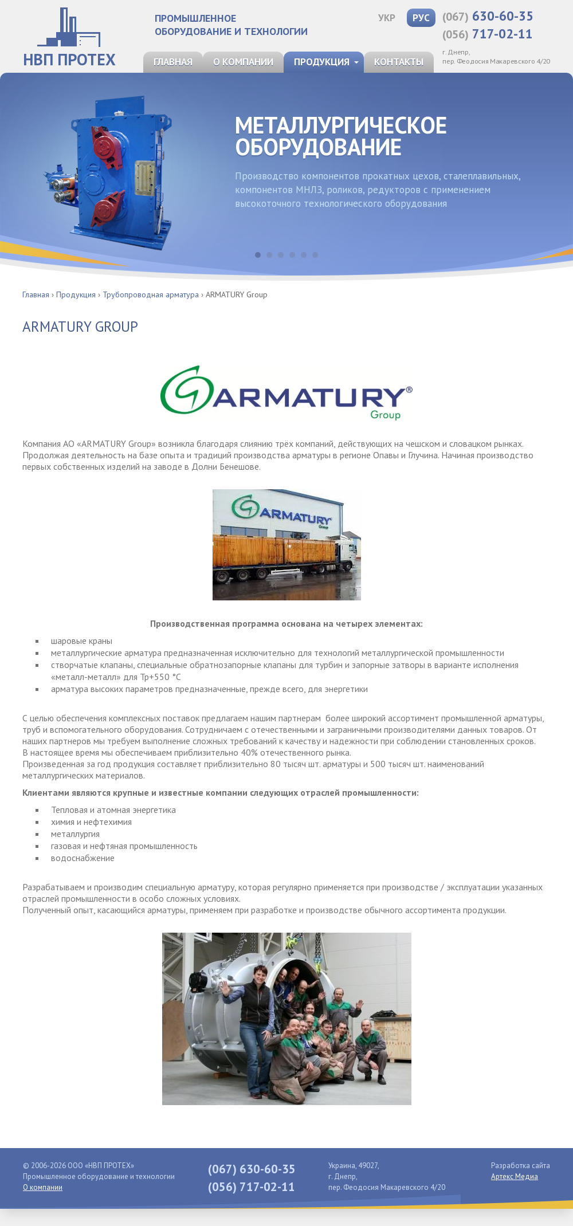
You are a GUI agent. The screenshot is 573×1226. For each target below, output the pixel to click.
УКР (386, 17)
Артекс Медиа (514, 1176)
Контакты (398, 62)
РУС (421, 17)
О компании (243, 62)
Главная (173, 62)
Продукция (322, 62)
